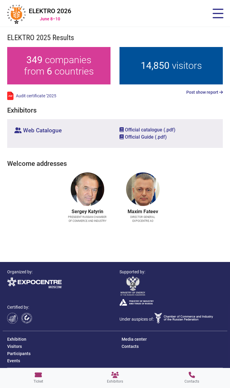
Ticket (38, 378)
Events (13, 360)
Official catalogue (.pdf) (147, 130)
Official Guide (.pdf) (143, 137)
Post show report (204, 92)
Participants (19, 353)
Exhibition (16, 339)
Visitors (14, 346)
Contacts (191, 378)
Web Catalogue (38, 130)
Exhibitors (115, 378)
